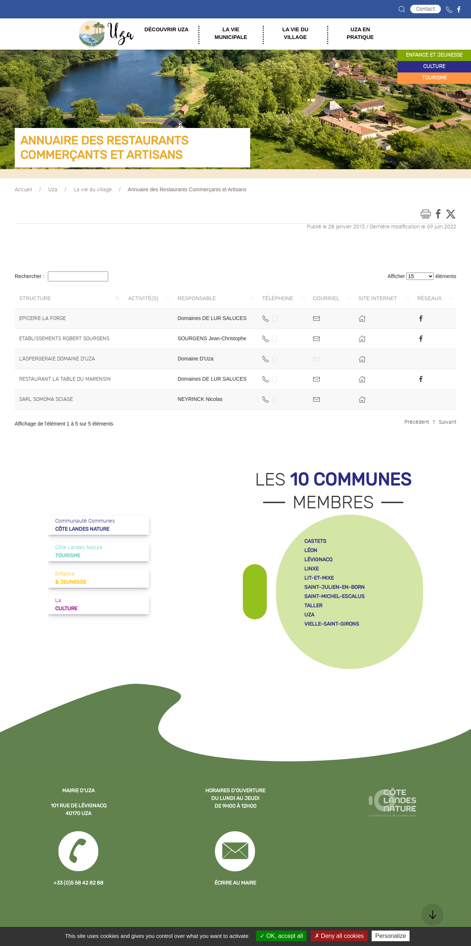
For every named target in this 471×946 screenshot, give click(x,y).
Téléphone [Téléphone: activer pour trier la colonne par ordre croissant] (277, 298)
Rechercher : (61, 276)
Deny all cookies (339, 936)
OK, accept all (281, 936)
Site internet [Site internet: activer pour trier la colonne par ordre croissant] (377, 298)
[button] (402, 9)
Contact (425, 9)
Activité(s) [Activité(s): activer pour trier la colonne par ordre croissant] (143, 298)
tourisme (434, 78)
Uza (52, 189)
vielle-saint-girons (331, 624)
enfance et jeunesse (434, 55)
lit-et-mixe (319, 578)
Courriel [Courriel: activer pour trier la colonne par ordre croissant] (326, 298)
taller (313, 605)
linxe (311, 569)
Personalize (390, 936)
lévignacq (318, 559)
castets (315, 541)
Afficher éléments (421, 276)
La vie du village (93, 189)
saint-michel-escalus (334, 596)
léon (310, 550)
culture (434, 66)
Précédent (416, 422)
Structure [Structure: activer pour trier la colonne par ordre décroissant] (35, 298)
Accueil (23, 189)
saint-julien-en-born (334, 587)
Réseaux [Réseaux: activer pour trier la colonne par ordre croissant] (429, 298)
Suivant (447, 422)
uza (309, 615)
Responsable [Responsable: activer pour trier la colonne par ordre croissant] (197, 298)
